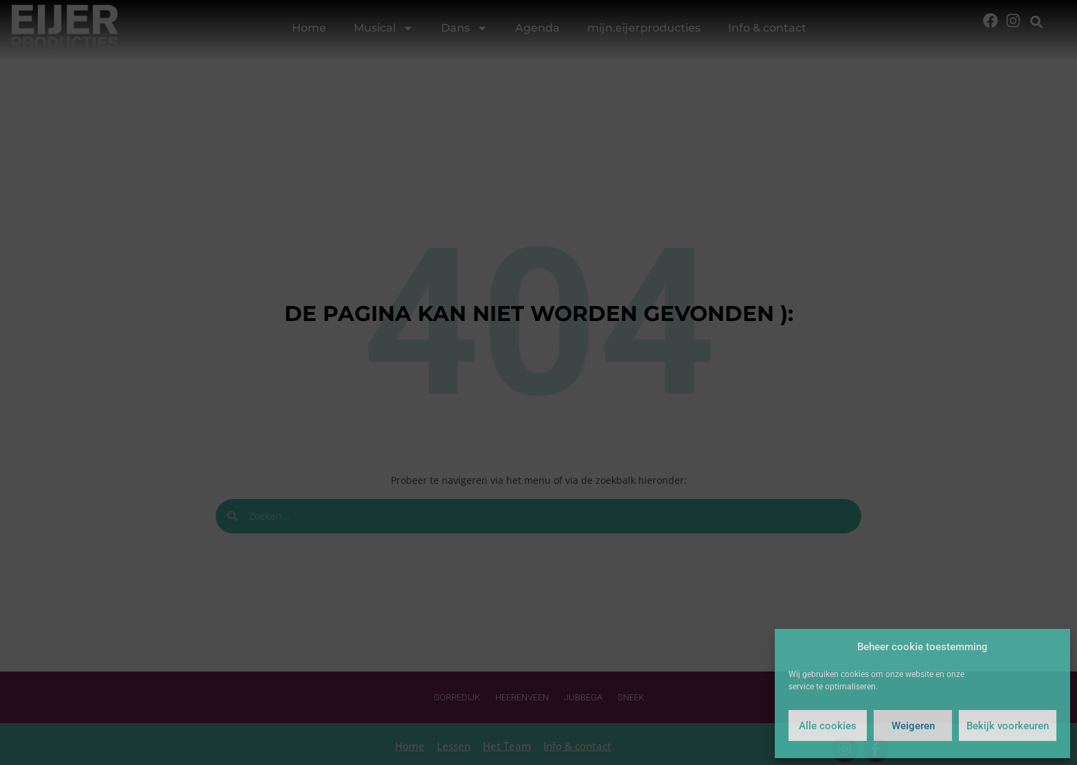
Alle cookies (828, 726)
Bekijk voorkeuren (1007, 726)
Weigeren (913, 726)
